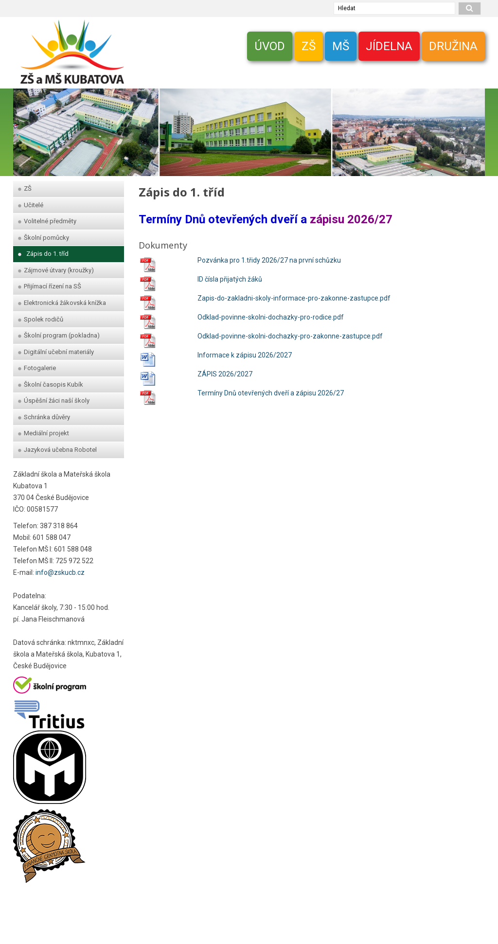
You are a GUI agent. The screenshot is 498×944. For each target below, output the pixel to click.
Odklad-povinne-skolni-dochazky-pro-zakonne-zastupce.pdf (290, 336)
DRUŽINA (453, 46)
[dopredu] (473, 127)
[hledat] (470, 8)
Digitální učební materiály (56, 352)
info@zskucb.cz (60, 572)
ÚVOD (269, 46)
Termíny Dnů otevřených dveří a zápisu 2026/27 (270, 393)
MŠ (340, 46)
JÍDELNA (389, 46)
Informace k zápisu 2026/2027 (244, 355)
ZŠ (309, 46)
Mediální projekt (43, 433)
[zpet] (25, 127)
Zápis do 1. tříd (43, 253)
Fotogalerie (37, 368)
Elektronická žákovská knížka (62, 302)
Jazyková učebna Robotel (57, 449)
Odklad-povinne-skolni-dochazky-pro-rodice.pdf (270, 317)
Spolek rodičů (40, 319)
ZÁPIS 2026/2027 (224, 374)
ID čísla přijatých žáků (229, 279)
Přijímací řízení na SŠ (49, 286)
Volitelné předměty (47, 221)
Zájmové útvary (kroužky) (56, 270)
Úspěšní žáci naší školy (53, 400)
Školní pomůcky (43, 237)
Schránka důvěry (44, 417)
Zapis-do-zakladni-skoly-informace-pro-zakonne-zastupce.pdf (294, 298)
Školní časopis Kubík (50, 384)
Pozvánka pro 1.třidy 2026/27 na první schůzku (269, 260)
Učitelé (30, 205)
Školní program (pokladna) (59, 335)
